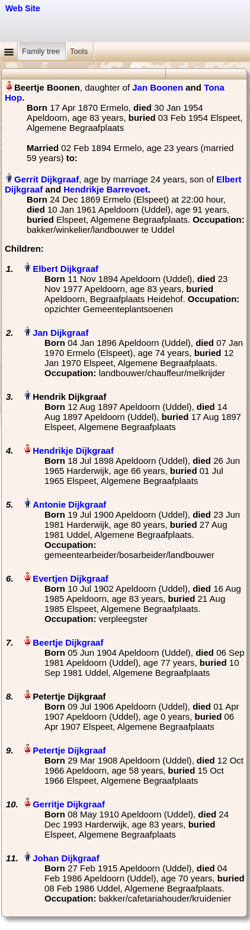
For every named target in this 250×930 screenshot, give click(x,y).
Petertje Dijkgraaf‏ (69, 750)
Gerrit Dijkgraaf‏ (46, 179)
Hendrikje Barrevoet (105, 189)
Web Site (22, 8)
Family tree (42, 51)
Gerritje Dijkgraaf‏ (69, 804)
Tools (80, 51)
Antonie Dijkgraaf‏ (69, 504)
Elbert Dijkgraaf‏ (65, 269)
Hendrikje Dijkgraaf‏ (73, 450)
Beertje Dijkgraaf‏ (68, 642)
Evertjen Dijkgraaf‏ (70, 578)
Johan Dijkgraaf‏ (66, 858)
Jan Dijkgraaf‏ (60, 333)
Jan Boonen (157, 87)
